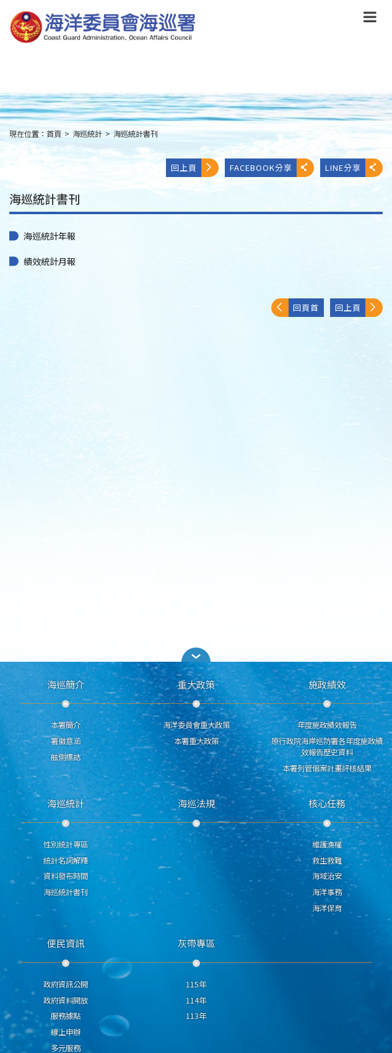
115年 (196, 984)
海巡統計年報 (50, 236)
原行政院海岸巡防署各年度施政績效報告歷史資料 (327, 746)
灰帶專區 (196, 943)
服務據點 (66, 1015)
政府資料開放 (65, 1000)
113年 (196, 1015)
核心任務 (327, 803)
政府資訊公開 (65, 984)
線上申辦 (66, 1032)
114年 (196, 1000)
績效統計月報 (50, 261)
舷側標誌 (66, 757)
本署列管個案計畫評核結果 (327, 768)
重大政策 (196, 684)
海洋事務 (327, 892)
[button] (196, 655)
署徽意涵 (66, 741)
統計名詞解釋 (65, 860)
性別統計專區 (65, 844)
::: (2, 139)
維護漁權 (327, 844)
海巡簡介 (65, 684)
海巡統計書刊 (135, 133)
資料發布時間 (65, 876)
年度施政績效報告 (327, 724)
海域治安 (327, 876)
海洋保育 (327, 908)
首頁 (53, 133)
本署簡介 (66, 724)
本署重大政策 (196, 741)
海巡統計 (87, 133)
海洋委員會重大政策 (196, 724)
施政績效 (327, 684)
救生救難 (327, 860)
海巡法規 (196, 803)
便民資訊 (65, 943)
